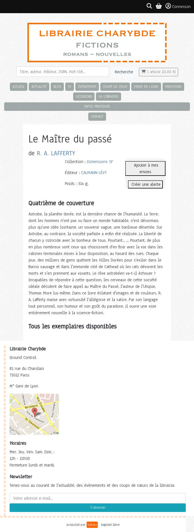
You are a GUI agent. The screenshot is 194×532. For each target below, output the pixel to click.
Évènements (87, 86)
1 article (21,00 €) (158, 71)
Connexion (178, 6)
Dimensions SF (100, 161)
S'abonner (97, 507)
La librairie (108, 96)
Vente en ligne (146, 86)
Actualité (39, 86)
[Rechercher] (62, 71)
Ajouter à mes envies (145, 168)
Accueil (19, 86)
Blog (57, 86)
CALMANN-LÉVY (94, 172)
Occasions (84, 96)
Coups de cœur (115, 86)
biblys (92, 524)
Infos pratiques (97, 106)
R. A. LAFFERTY (56, 153)
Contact (97, 116)
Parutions (173, 86)
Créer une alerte (145, 184)
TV (69, 86)
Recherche (124, 72)
